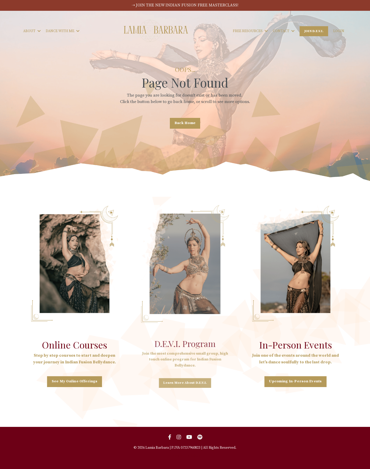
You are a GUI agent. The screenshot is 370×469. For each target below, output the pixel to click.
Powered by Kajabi (185, 456)
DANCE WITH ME (62, 31)
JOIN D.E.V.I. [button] (313, 31)
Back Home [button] (185, 123)
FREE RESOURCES (250, 31)
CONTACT (283, 31)
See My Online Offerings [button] (74, 381)
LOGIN (338, 31)
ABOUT (32, 31)
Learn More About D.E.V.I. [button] (185, 380)
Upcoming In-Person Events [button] (295, 381)
